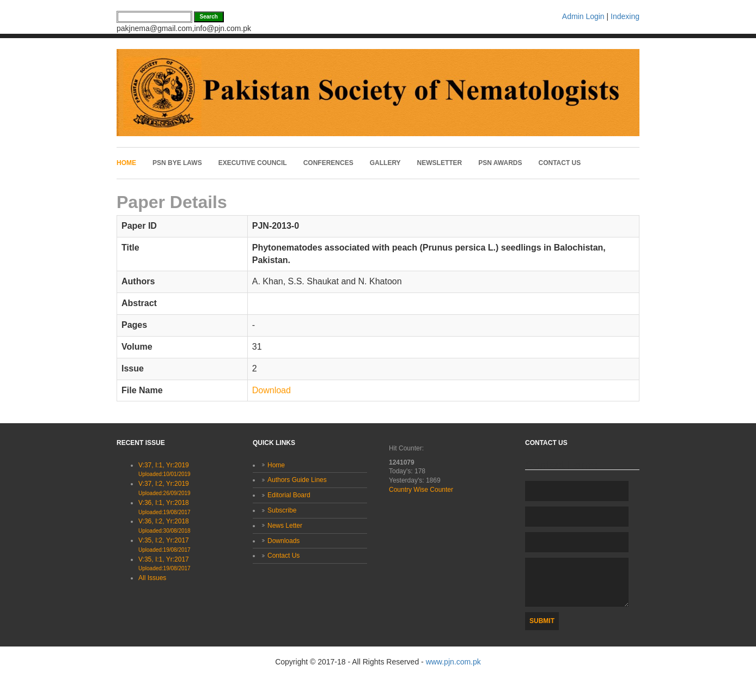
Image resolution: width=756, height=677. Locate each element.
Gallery (385, 163)
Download (271, 390)
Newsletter (439, 163)
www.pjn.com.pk (453, 661)
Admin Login (583, 16)
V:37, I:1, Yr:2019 (164, 469)
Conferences (328, 163)
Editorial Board (288, 495)
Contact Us (560, 163)
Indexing (625, 16)
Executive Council (252, 163)
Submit (541, 621)
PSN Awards (500, 163)
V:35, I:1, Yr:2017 (164, 564)
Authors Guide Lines (297, 480)
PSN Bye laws (177, 163)
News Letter (284, 525)
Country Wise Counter (421, 489)
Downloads (283, 541)
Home (126, 163)
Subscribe (281, 510)
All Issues (152, 578)
